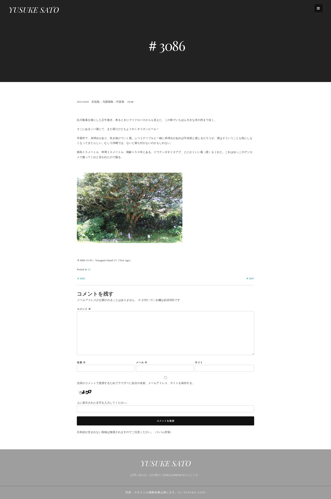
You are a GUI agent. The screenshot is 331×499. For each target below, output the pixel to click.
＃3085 (81, 278)
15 (89, 269)
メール (141, 362)
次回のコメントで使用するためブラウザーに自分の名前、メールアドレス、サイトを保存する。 (136, 383)
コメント (84, 308)
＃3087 (250, 278)
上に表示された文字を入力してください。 (103, 402)
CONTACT (177, 475)
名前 (81, 362)
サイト (199, 362)
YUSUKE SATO (33, 9)
